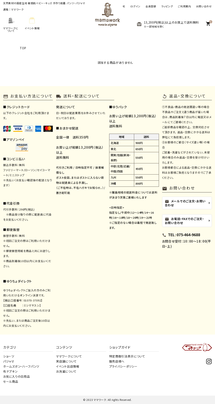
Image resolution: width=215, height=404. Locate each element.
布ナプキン (10, 371)
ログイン (135, 6)
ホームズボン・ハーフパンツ (21, 366)
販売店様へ (117, 361)
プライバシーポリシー (123, 366)
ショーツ (8, 356)
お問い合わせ (204, 6)
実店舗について (66, 361)
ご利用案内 (184, 6)
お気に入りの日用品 (16, 376)
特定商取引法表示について (127, 356)
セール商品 (10, 381)
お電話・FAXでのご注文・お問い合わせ (184, 221)
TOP (23, 48)
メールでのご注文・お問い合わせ (185, 203)
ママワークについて (69, 356)
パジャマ (8, 361)
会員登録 (151, 6)
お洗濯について (66, 371)
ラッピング (167, 6)
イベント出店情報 (67, 366)
